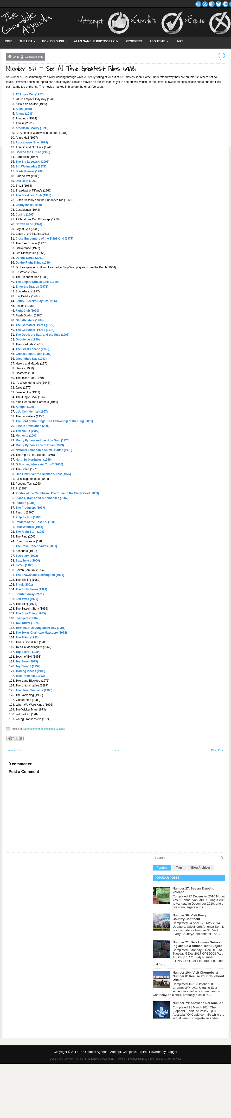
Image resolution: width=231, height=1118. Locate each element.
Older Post (217, 750)
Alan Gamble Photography (96, 41)
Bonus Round (56, 39)
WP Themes (76, 1058)
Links (179, 41)
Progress (134, 41)
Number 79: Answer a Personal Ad (198, 1003)
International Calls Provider (165, 1058)
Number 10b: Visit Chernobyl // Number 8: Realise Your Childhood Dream (198, 976)
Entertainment (31, 728)
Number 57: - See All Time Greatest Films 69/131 (70, 69)
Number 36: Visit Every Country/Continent (189, 917)
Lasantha (108, 1058)
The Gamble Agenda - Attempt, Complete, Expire (113, 1052)
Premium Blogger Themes (131, 1058)
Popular (162, 867)
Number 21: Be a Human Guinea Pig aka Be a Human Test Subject (197, 944)
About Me (160, 39)
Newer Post (14, 750)
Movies (60, 728)
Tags (179, 867)
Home (8, 41)
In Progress (48, 728)
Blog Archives (201, 867)
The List (28, 39)
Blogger (172, 1052)
